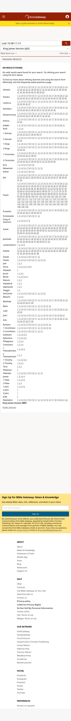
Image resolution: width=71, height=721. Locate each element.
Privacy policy (23, 601)
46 (32, 92)
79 (24, 193)
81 (29, 193)
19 (58, 87)
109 (19, 199)
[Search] (66, 43)
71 (52, 191)
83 (35, 193)
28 (32, 89)
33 (46, 89)
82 (32, 193)
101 (36, 196)
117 (50, 199)
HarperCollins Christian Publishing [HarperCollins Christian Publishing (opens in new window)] (33, 641)
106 (56, 196)
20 (61, 87)
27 (29, 89)
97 (24, 196)
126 (34, 201)
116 (46, 199)
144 (54, 204)
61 (24, 191)
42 (21, 92)
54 (54, 188)
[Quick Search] (31, 43)
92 (60, 193)
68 (43, 191)
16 (50, 87)
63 (29, 191)
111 (26, 199)
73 (57, 191)
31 (40, 89)
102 (40, 196)
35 (52, 89)
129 (46, 201)
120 (62, 199)
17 (52, 87)
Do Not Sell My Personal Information (35, 608)
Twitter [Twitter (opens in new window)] (20, 689)
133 (62, 201)
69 (46, 191)
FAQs (19, 583)
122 (19, 201)
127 (38, 201)
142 (46, 204)
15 (47, 87)
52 (49, 188)
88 (49, 193)
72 (54, 191)
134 (65, 201)
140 (38, 204)
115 (42, 199)
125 (30, 201)
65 (35, 191)
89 (52, 193)
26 (26, 89)
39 (63, 89)
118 (54, 199)
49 (40, 92)
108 (64, 196)
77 (18, 193)
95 (18, 196)
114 (38, 199)
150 (26, 206)
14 (44, 87)
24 (21, 89)
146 (62, 204)
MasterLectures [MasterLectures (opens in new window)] (24, 662)
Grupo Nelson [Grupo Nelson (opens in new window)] (23, 645)
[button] (67, 16)
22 (66, 87)
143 (50, 204)
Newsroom (22, 567)
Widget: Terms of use (26, 618)
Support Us (22, 571)
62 (26, 191)
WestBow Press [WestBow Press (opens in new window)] (24, 655)
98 (26, 196)
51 (46, 188)
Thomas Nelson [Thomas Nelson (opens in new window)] (24, 652)
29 (35, 89)
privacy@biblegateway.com (51, 530)
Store (19, 560)
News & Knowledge (26, 550)
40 (65, 89)
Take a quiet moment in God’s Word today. (35, 23)
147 (65, 204)
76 (65, 191)
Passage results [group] (12, 59)
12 (39, 87)
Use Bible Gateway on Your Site (31, 590)
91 (57, 193)
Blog (19, 564)
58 (65, 188)
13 (41, 87)
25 (24, 89)
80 (26, 193)
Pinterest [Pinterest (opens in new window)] (21, 682)
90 (54, 193)
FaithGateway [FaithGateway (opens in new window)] (23, 631)
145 (58, 204)
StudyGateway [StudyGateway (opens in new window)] (23, 634)
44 (26, 92)
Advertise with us (25, 594)
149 (22, 206)
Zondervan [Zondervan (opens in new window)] (22, 659)
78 (21, 193)
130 (50, 201)
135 (19, 204)
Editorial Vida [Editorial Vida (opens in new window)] (23, 648)
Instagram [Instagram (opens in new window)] (22, 679)
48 (38, 92)
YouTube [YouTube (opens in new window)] (21, 692)
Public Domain (9, 407)
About (20, 546)
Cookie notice (23, 611)
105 (52, 196)
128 (42, 201)
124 (26, 201)
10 (33, 87)
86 (43, 193)
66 (38, 191)
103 (44, 196)
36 (54, 89)
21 (64, 87)
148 (19, 206)
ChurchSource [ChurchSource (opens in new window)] (23, 638)
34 (49, 89)
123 (22, 201)
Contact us (22, 597)
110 (22, 199)
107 (60, 196)
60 (21, 191)
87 (46, 193)
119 (58, 199)
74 (60, 191)
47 (35, 92)
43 (24, 92)
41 (18, 92)
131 (54, 201)
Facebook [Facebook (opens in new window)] (21, 675)
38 (60, 89)
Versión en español (26, 705)
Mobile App (22, 557)
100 (32, 196)
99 (29, 196)
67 (40, 191)
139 (34, 204)
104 (48, 196)
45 (29, 92)
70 (49, 191)
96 (21, 196)
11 (36, 87)
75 (63, 191)
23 (18, 89)
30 (38, 89)
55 (57, 188)
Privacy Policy (22, 530)
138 (30, 204)
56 (60, 188)
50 (43, 92)
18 (55, 87)
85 (40, 193)
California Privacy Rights (29, 604)
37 (57, 89)
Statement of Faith (25, 553)
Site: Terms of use (25, 615)
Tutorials (21, 587)
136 (22, 204)
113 (34, 199)
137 (26, 204)
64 (32, 191)
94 (65, 193)
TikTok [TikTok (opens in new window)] (20, 686)
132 (58, 201)
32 (43, 89)
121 (65, 199)
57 (63, 188)
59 (18, 191)
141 (42, 204)
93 (63, 193)
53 (52, 188)
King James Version (12, 402)
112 (30, 199)
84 (38, 193)
